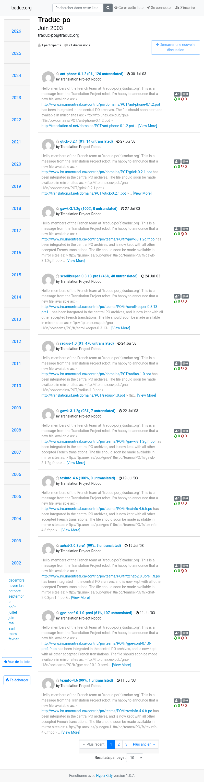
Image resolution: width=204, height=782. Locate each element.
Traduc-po (54, 20)
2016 (16, 252)
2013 (16, 319)
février (14, 639)
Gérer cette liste (128, 8)
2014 (16, 297)
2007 (16, 452)
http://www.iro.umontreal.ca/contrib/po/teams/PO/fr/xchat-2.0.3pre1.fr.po (100, 576)
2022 (16, 119)
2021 (16, 141)
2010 (16, 385)
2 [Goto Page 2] (119, 744)
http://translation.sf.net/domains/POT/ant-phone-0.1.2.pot (87, 126)
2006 (16, 474)
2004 (16, 518)
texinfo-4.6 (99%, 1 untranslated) (84, 680)
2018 (16, 208)
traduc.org (21, 7)
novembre (17, 586)
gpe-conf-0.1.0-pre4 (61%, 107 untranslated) (94, 613)
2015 (16, 274)
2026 (16, 31)
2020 (16, 164)
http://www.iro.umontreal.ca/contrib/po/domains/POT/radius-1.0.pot (96, 374)
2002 (16, 562)
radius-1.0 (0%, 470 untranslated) (85, 343)
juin (11, 618)
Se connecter (159, 8)
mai (12, 623)
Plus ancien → (144, 744)
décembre (17, 580)
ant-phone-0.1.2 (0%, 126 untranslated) (89, 74)
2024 (16, 75)
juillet (13, 612)
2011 (16, 363)
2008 (16, 430)
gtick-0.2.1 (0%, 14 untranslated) (84, 141)
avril (12, 628)
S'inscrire (185, 8)
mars (13, 634)
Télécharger (17, 680)
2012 (16, 341)
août (12, 607)
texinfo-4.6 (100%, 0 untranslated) (85, 478)
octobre (15, 591)
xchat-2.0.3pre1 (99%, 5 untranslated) (88, 546)
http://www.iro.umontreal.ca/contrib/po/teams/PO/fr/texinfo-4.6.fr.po (96, 509)
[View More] (147, 126)
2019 (16, 186)
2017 (16, 230)
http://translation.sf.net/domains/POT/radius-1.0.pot (83, 395)
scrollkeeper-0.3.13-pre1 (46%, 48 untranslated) (96, 276)
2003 (16, 540)
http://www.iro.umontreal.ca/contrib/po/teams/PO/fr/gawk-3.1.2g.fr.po (97, 239)
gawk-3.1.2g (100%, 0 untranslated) (86, 209)
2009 (16, 407)
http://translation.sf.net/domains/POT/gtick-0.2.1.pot (83, 193)
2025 (16, 53)
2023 (16, 97)
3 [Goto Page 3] (126, 744)
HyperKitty (104, 776)
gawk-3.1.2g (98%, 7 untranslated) (85, 411)
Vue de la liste (17, 662)
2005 (16, 496)
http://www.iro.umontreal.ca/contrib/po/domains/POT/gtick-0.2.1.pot (96, 172)
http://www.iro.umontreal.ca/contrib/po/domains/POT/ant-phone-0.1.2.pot (100, 104)
